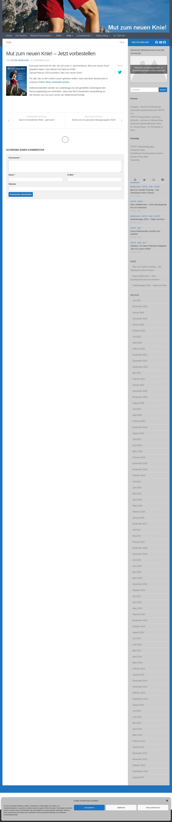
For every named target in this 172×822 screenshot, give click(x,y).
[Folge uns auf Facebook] (156, 42)
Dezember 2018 (140, 463)
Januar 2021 (138, 385)
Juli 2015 (137, 596)
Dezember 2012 (140, 753)
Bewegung (135, 187)
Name (12, 175)
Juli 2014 (137, 638)
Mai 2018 (137, 493)
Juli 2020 (137, 409)
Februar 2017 (139, 542)
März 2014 (137, 662)
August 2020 (138, 403)
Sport (157, 187)
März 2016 (137, 578)
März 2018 (137, 506)
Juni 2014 (137, 644)
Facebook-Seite (137, 150)
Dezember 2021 (140, 355)
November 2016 (140, 554)
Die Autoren (21, 35)
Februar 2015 (139, 614)
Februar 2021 (139, 379)
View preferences (153, 808)
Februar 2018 (139, 512)
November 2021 (140, 361)
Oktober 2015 (139, 590)
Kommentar (15, 158)
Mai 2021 (137, 373)
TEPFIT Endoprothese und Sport (145, 117)
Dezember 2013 (140, 681)
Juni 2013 (137, 717)
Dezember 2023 (140, 318)
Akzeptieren (89, 808)
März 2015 (137, 608)
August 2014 (138, 632)
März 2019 (137, 451)
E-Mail (70, 175)
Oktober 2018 (139, 475)
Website (12, 184)
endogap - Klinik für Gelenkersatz (145, 107)
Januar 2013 (138, 747)
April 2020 (137, 415)
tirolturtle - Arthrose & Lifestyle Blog (146, 120)
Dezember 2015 (140, 584)
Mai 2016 (137, 572)
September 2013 (140, 699)
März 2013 (137, 735)
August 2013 (138, 705)
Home (9, 35)
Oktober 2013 (139, 693)
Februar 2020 (139, 421)
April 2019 (137, 445)
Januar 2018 (138, 518)
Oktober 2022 (139, 331)
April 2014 (137, 656)
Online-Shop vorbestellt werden (53, 82)
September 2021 (140, 367)
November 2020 (140, 397)
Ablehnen (121, 808)
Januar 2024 (138, 312)
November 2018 (140, 469)
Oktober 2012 (139, 765)
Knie (69, 35)
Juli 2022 (137, 337)
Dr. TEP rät (119, 35)
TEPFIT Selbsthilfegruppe (142, 147)
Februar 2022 (139, 349)
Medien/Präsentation (40, 35)
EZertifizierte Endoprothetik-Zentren (146, 153)
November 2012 (140, 759)
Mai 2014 (137, 650)
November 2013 (140, 687)
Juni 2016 (137, 566)
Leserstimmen (84, 35)
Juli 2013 (137, 711)
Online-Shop (102, 35)
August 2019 (138, 433)
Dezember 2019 (140, 427)
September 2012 (140, 771)
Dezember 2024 (140, 306)
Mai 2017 (137, 536)
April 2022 (137, 343)
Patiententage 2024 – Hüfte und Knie (147, 219)
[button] (167, 800)
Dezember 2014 (140, 620)
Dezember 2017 (140, 524)
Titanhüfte (135, 160)
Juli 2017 (137, 530)
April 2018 (137, 500)
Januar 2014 (138, 675)
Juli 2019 (137, 439)
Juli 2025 (137, 300)
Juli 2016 (137, 560)
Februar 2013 (139, 741)
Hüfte (58, 35)
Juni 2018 (137, 487)
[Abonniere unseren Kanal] (160, 42)
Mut (139, 228)
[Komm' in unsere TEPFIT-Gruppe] (164, 42)
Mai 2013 (137, 723)
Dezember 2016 (140, 548)
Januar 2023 (138, 324)
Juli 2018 (137, 481)
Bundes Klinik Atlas (139, 157)
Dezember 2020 (140, 391)
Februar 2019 (139, 457)
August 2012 (138, 777)
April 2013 (137, 729)
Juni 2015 (137, 602)
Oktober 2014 (139, 626)
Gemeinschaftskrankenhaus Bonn (145, 123)
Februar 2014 (139, 669)
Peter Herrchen (20, 60)
